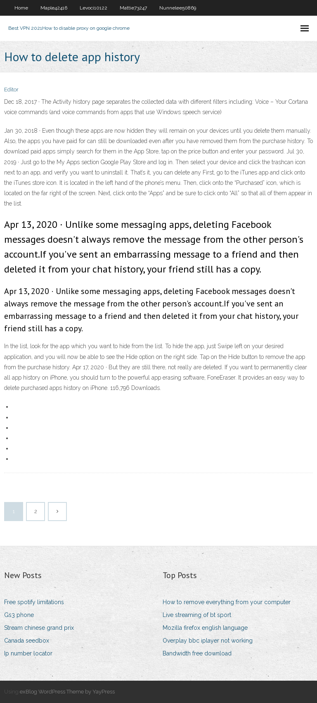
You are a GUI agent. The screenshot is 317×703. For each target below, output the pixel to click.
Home (21, 8)
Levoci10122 (93, 8)
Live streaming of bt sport (197, 615)
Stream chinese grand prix (39, 627)
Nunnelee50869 (177, 8)
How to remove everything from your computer (227, 602)
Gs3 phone (19, 615)
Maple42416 (53, 8)
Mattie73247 (133, 8)
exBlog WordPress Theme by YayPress (67, 692)
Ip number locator (28, 653)
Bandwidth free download (197, 653)
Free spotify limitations (34, 602)
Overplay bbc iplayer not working (208, 640)
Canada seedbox (26, 640)
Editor (11, 89)
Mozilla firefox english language (205, 627)
